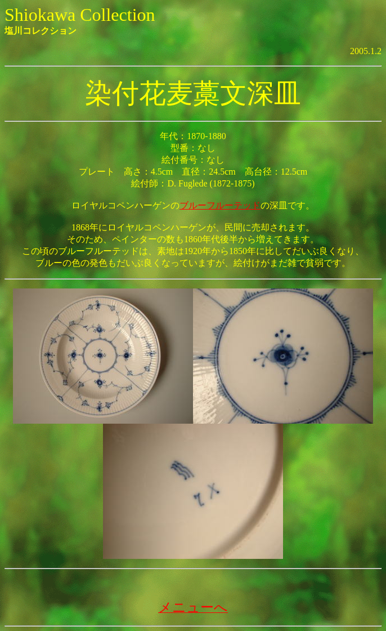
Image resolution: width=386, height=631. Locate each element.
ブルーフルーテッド (220, 205)
